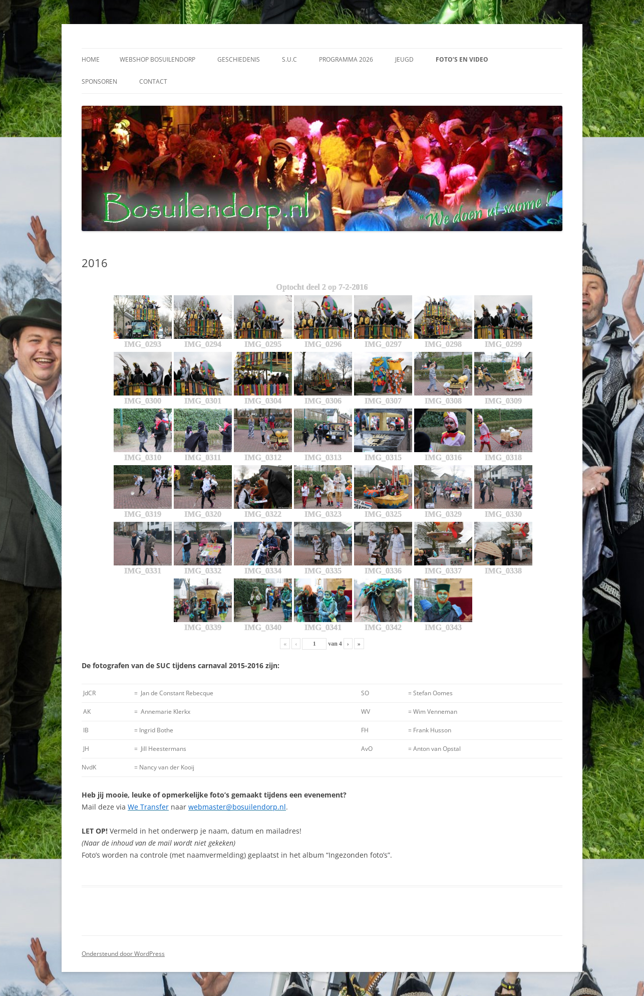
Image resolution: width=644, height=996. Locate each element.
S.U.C (289, 59)
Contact (153, 81)
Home (91, 59)
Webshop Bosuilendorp (157, 59)
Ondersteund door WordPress (123, 953)
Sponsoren (99, 81)
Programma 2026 (346, 59)
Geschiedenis (238, 59)
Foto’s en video (462, 59)
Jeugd (404, 59)
